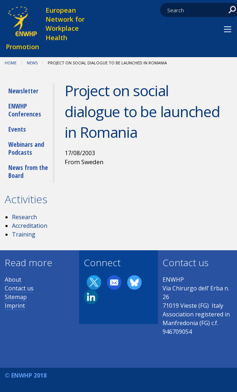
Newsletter (23, 90)
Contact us (19, 288)
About (13, 280)
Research (24, 217)
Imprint (15, 306)
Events (17, 129)
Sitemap (16, 297)
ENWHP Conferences (24, 110)
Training (23, 234)
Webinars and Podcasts (26, 148)
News (32, 62)
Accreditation (29, 226)
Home (11, 62)
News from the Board (28, 171)
